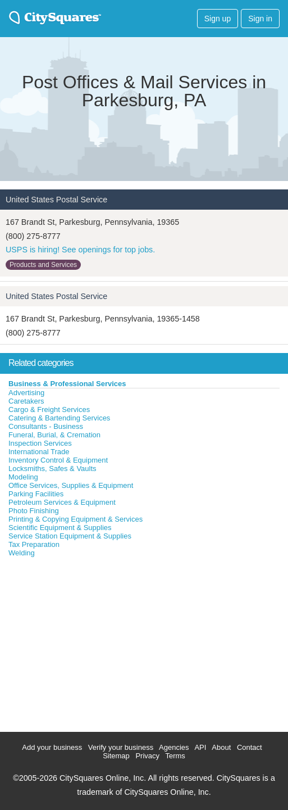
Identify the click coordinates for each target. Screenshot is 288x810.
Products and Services (43, 265)
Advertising (26, 392)
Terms (175, 756)
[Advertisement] (84, 642)
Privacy (147, 756)
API (200, 747)
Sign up (217, 18)
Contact (249, 747)
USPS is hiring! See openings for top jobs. (80, 249)
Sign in (260, 18)
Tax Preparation (34, 544)
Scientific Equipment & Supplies (60, 527)
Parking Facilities (35, 494)
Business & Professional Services (67, 383)
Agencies (174, 747)
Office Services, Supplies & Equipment (70, 485)
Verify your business (120, 747)
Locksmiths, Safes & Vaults (52, 468)
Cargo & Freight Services (49, 409)
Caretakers (26, 401)
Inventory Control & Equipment (58, 460)
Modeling (23, 477)
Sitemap (116, 756)
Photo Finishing (33, 510)
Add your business (52, 747)
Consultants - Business (45, 426)
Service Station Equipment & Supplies (69, 536)
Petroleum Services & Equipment (62, 502)
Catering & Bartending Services (59, 418)
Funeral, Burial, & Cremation (54, 435)
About (221, 747)
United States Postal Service (56, 199)
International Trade (38, 451)
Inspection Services (40, 443)
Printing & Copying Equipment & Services (75, 519)
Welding (21, 553)
